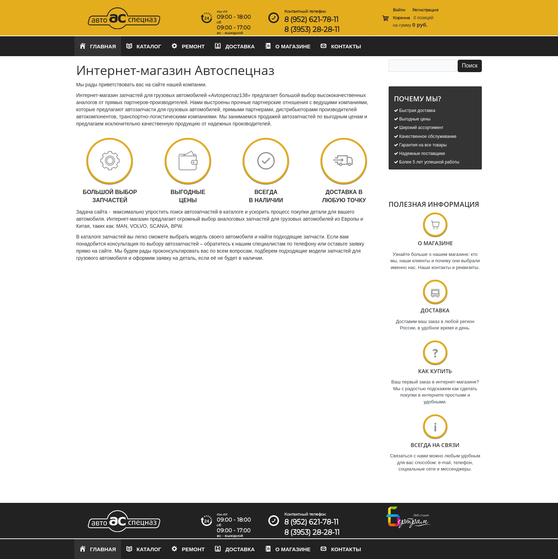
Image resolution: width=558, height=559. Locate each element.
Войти (399, 9)
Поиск (470, 66)
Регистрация (425, 9)
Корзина (401, 17)
